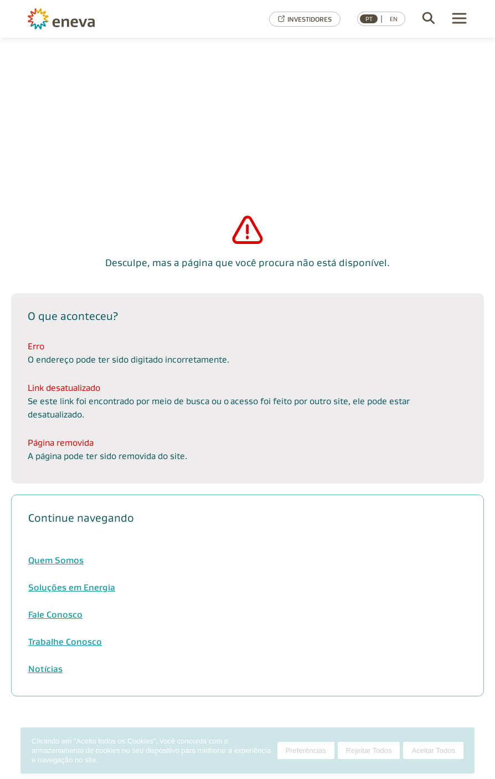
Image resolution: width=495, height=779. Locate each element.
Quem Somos (56, 560)
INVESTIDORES (305, 19)
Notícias (45, 669)
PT (369, 19)
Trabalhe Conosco (65, 641)
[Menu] (459, 19)
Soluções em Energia (71, 587)
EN (394, 19)
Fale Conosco (55, 614)
